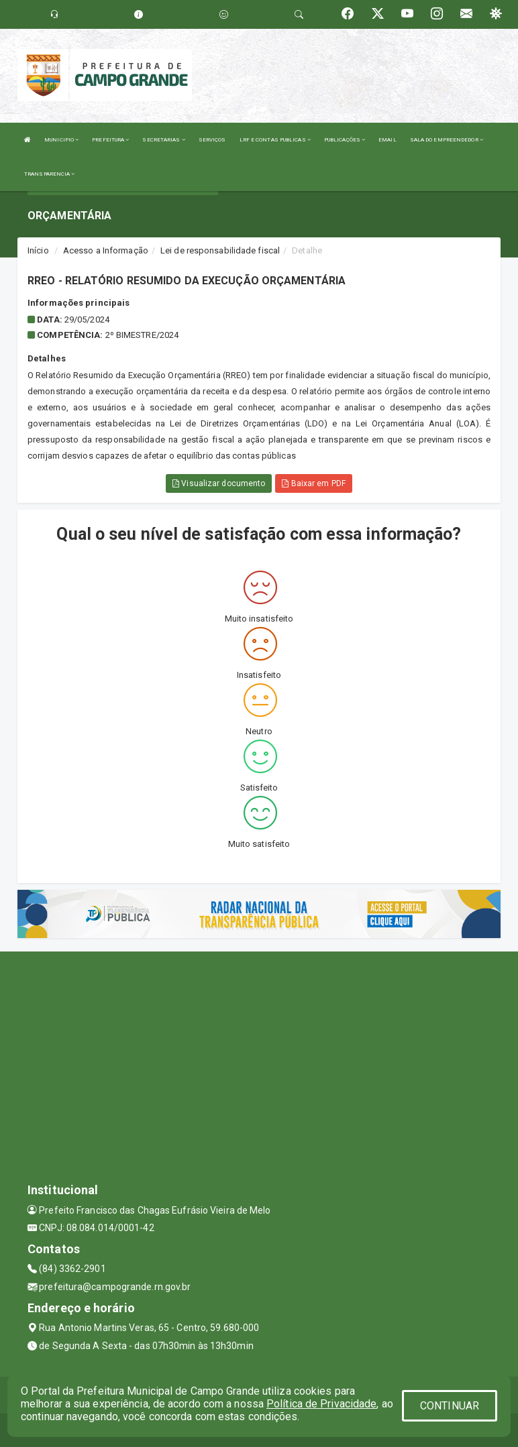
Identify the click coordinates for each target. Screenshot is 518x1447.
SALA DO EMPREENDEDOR (446, 140)
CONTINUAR (449, 1405)
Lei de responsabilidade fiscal (220, 250)
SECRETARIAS (163, 140)
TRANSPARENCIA (49, 174)
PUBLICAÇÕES (344, 140)
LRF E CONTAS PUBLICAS (275, 140)
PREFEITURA (110, 140)
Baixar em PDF (314, 483)
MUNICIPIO (61, 140)
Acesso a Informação (105, 250)
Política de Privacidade (321, 1403)
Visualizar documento (218, 483)
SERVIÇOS (212, 140)
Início (38, 250)
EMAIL (387, 140)
